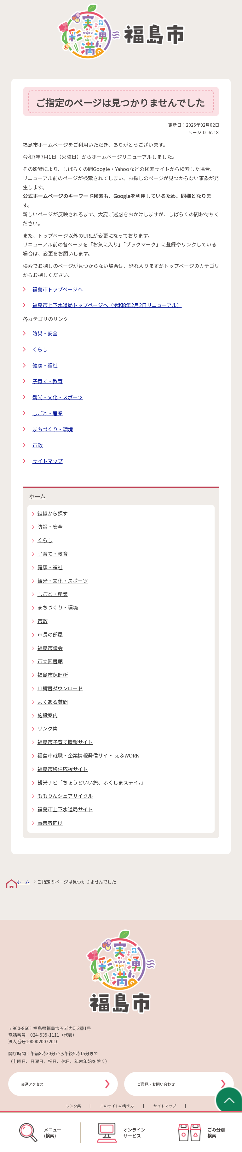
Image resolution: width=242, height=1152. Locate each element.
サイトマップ (47, 461)
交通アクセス (32, 1084)
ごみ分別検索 (201, 1132)
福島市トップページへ (57, 289)
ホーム (37, 496)
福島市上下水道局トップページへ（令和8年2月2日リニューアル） (107, 305)
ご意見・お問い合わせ (156, 1084)
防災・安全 (45, 333)
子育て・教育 (47, 381)
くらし (40, 349)
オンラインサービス (121, 1132)
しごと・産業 (47, 413)
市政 (37, 445)
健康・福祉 (45, 365)
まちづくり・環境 (52, 429)
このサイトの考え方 (117, 1105)
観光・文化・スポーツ (57, 397)
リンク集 (73, 1105)
